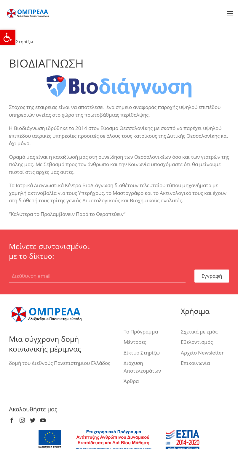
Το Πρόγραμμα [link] (141, 331)
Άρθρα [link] (131, 381)
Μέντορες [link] (135, 342)
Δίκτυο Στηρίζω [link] (142, 352)
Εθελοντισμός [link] (197, 342)
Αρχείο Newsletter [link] (202, 352)
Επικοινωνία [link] (195, 363)
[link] (7, 37)
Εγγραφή (212, 275)
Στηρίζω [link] (21, 41)
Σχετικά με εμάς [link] (199, 331)
